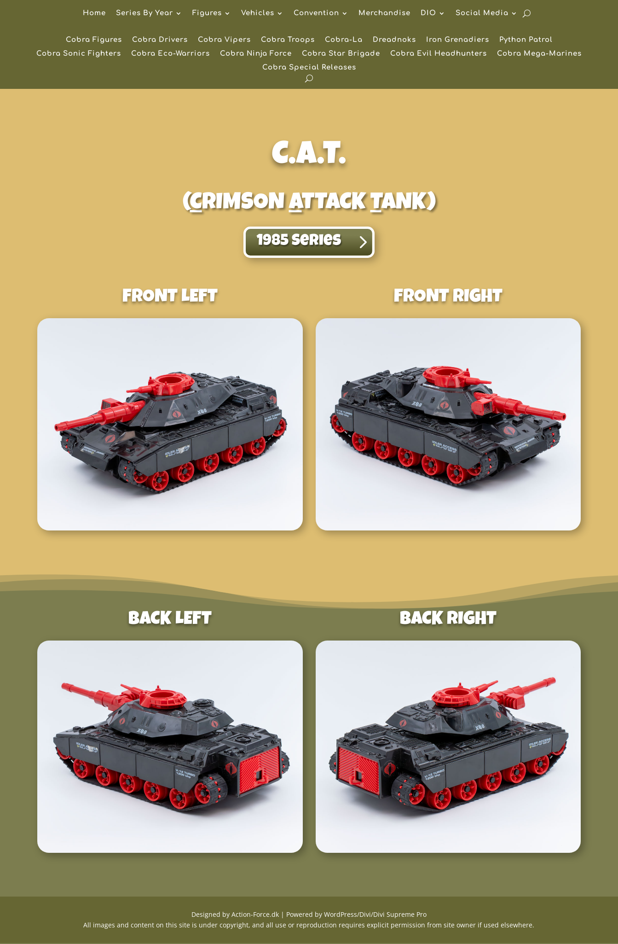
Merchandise (384, 13)
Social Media (482, 13)
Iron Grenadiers (457, 40)
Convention (316, 13)
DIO (428, 13)
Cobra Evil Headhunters (438, 54)
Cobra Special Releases (309, 67)
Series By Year (144, 13)
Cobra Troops (288, 40)
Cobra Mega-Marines (539, 54)
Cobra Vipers (224, 40)
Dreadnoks (394, 40)
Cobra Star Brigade (341, 54)
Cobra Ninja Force (256, 54)
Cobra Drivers (160, 40)
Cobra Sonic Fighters (78, 54)
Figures (207, 13)
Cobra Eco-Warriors (170, 54)
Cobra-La (344, 40)
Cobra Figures (94, 40)
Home (94, 13)
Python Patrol (526, 40)
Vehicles (257, 13)
